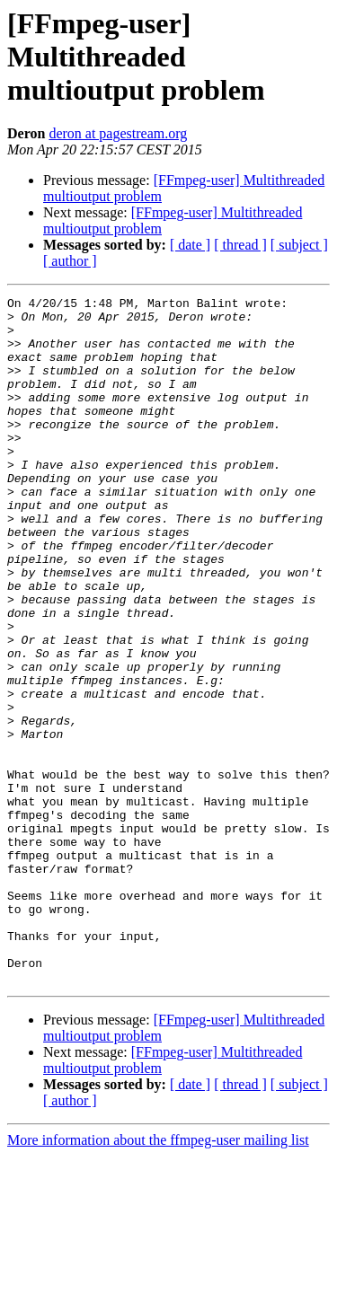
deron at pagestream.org (118, 133)
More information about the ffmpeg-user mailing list (158, 1277)
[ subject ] (299, 244)
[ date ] (190, 244)
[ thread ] (240, 244)
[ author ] (70, 260)
